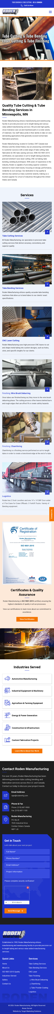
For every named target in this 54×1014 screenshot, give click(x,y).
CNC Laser (33, 972)
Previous (2, 643)
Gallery (5, 980)
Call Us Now (27, 6)
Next (52, 643)
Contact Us (52, 514)
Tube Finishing (34, 976)
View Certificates (27, 619)
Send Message (15, 911)
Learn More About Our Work (27, 751)
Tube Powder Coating (39, 988)
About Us (5, 968)
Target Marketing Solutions (31, 1011)
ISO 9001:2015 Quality (11, 972)
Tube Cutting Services (37, 964)
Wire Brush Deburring (39, 980)
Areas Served (27, 1008)
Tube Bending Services (38, 968)
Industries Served (9, 976)
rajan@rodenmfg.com (19, 796)
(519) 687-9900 (23, 807)
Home (4, 964)
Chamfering (35, 984)
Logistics (32, 992)
